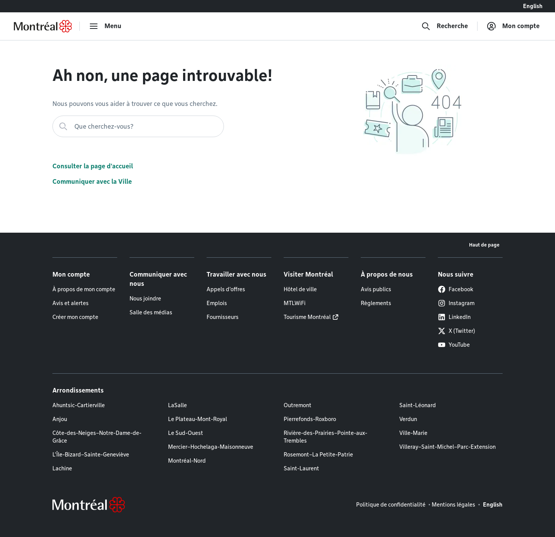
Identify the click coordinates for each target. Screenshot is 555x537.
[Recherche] (444, 26)
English (533, 6)
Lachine (62, 468)
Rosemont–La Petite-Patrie (318, 454)
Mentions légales (453, 505)
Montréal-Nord (187, 461)
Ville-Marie (413, 433)
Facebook (455, 289)
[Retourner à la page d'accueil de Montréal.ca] (42, 26)
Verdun (408, 419)
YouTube (454, 345)
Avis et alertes (70, 303)
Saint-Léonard (417, 405)
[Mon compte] (513, 26)
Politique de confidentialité (391, 505)
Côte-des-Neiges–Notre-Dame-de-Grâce (96, 437)
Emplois (217, 303)
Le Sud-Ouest (185, 433)
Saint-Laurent (301, 468)
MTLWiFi (295, 303)
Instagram (456, 303)
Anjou (59, 419)
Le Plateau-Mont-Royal (197, 419)
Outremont (297, 405)
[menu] (105, 26)
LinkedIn (454, 317)
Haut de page (484, 245)
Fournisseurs (223, 317)
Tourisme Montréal (307, 317)
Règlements (376, 303)
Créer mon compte (75, 317)
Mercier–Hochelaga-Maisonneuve (210, 447)
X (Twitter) (456, 331)
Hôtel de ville (300, 289)
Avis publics (376, 289)
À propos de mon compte (83, 289)
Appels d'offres (226, 289)
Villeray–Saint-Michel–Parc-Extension (447, 447)
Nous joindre (145, 298)
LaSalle (177, 405)
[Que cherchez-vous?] (138, 126)
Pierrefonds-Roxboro (310, 419)
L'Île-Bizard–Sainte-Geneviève (90, 454)
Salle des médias (151, 312)
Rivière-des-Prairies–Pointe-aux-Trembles (325, 437)
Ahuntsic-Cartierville (78, 405)
